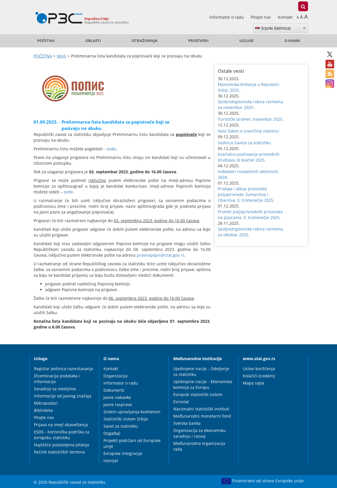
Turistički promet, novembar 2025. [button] (251, 119)
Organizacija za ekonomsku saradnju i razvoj (199, 433)
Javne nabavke (117, 397)
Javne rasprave (117, 404)
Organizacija (115, 376)
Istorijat (110, 460)
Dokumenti (113, 390)
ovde (111, 148)
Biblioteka (43, 410)
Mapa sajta (253, 383)
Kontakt (285, 17)
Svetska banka (187, 423)
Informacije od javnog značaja (62, 396)
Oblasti (93, 40)
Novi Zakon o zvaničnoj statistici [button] (248, 131)
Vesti (61, 56)
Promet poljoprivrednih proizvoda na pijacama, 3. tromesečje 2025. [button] (250, 214)
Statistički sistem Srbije (125, 419)
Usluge (246, 40)
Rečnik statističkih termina (59, 452)
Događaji (111, 433)
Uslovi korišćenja (259, 368)
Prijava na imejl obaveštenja (61, 424)
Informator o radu (227, 17)
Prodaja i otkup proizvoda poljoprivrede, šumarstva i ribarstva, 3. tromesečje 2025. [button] (246, 194)
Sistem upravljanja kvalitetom (131, 411)
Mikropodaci (46, 403)
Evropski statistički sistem (197, 394)
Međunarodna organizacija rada (199, 446)
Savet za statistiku (120, 426)
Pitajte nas (261, 17)
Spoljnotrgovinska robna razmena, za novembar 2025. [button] (251, 104)
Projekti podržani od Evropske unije (132, 443)
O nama (292, 40)
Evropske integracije (122, 453)
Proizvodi (198, 40)
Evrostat (181, 401)
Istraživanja (144, 40)
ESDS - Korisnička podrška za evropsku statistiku (61, 434)
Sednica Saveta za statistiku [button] (244, 142)
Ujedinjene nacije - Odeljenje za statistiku (201, 371)
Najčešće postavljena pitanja (61, 444)
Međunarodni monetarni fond (202, 416)
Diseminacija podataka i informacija (57, 378)
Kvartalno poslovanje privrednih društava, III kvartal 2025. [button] (249, 157)
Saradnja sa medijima (55, 388)
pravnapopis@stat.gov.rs (160, 255)
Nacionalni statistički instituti (201, 409)
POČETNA (46, 40)
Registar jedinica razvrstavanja (63, 368)
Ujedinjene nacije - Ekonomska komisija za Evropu (202, 384)
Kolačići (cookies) (259, 376)
